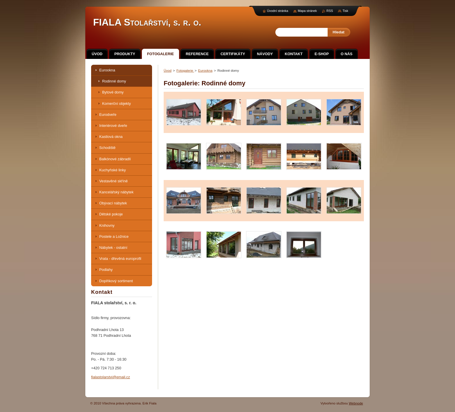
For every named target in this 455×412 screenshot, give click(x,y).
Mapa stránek (307, 10)
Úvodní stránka (277, 10)
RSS (329, 10)
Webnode (356, 403)
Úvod (167, 70)
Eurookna (205, 70)
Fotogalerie (185, 70)
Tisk (345, 10)
